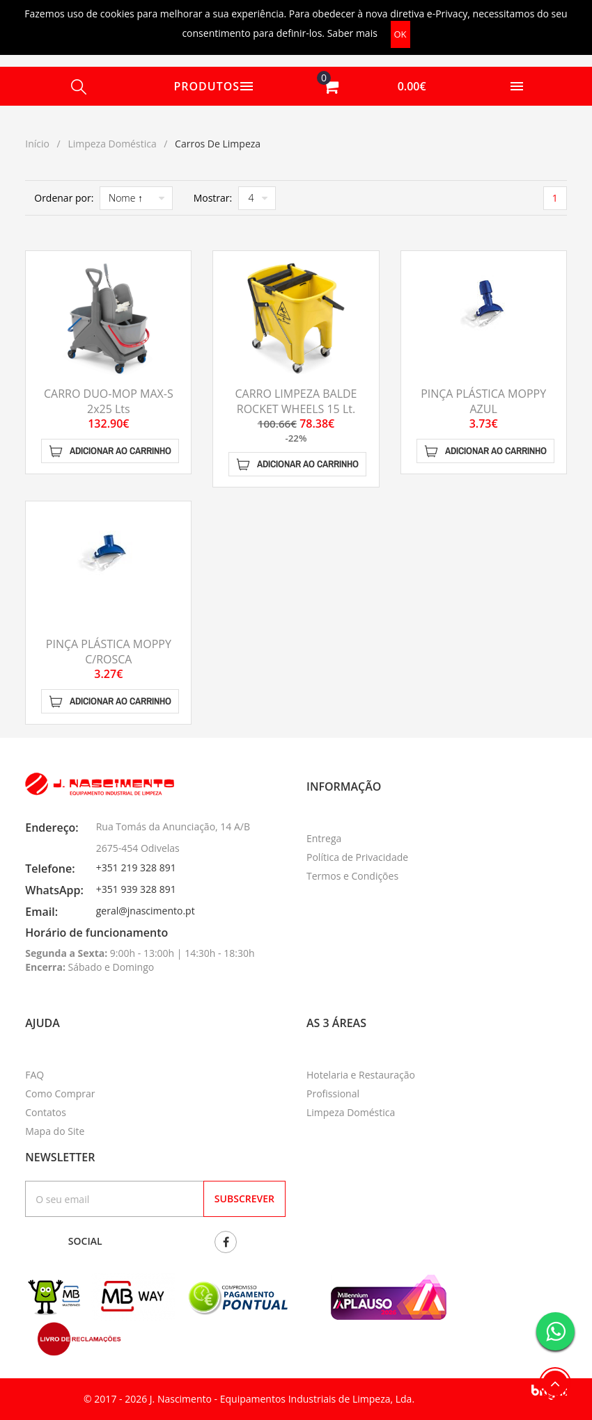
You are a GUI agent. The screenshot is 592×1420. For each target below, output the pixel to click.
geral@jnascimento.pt (145, 910)
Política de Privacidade (357, 857)
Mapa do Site (54, 1131)
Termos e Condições (352, 875)
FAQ (34, 1074)
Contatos (45, 1112)
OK (400, 34)
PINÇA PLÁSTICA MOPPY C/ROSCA (108, 651)
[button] (370, 86)
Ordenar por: (63, 197)
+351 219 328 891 (136, 867)
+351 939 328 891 (136, 889)
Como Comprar (60, 1093)
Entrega (323, 838)
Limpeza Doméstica (112, 143)
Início (37, 143)
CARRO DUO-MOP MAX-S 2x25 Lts (108, 401)
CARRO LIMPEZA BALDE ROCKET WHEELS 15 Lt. (296, 401)
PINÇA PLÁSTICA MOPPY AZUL (483, 401)
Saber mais (352, 33)
